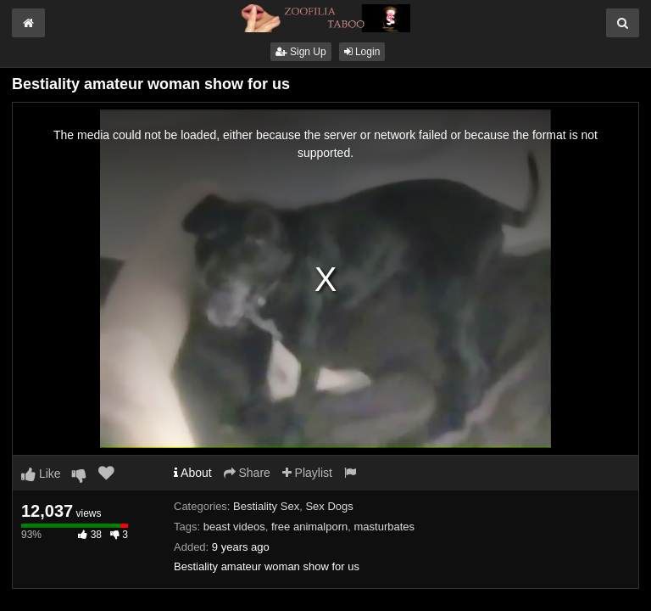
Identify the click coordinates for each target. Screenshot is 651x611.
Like (41, 473)
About (193, 472)
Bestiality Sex (266, 506)
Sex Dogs (329, 506)
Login (362, 52)
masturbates (384, 526)
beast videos (234, 526)
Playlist (307, 472)
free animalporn (309, 526)
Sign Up (300, 52)
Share (247, 472)
